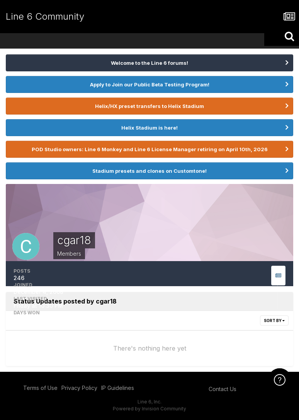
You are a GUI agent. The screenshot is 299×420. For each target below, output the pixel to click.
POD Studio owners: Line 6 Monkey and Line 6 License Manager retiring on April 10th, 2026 (150, 149)
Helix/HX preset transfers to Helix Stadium (149, 106)
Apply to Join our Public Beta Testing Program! (149, 84)
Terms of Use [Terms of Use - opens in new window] (40, 388)
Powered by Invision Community (149, 409)
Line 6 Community (45, 16)
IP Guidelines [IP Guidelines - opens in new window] (117, 388)
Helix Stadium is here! (149, 128)
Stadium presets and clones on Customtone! (149, 171)
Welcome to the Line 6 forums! (149, 63)
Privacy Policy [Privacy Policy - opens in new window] (79, 388)
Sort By (274, 320)
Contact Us (222, 389)
